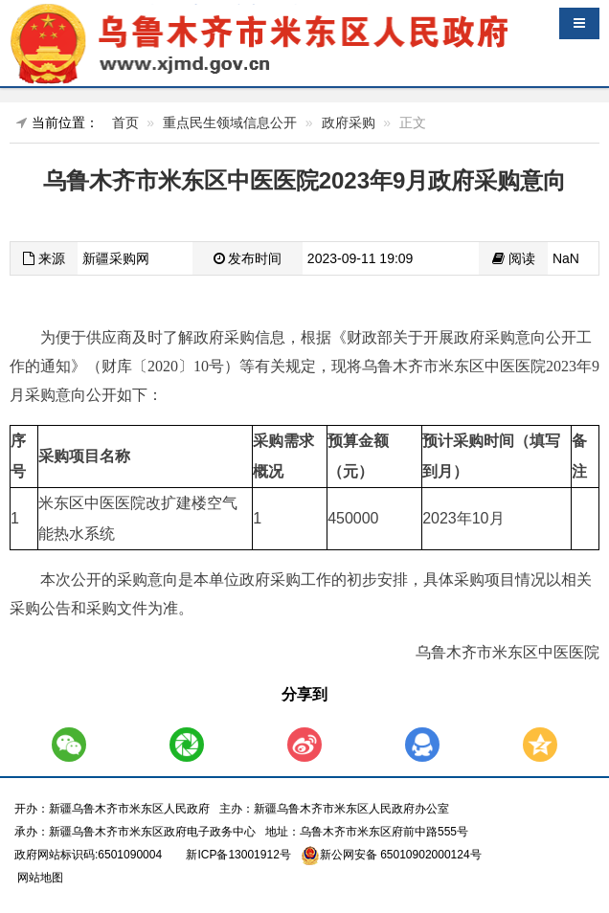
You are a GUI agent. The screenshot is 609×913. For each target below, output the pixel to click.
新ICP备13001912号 (238, 854)
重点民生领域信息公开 (230, 122)
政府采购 (348, 122)
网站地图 (38, 877)
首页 (125, 122)
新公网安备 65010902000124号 (401, 854)
